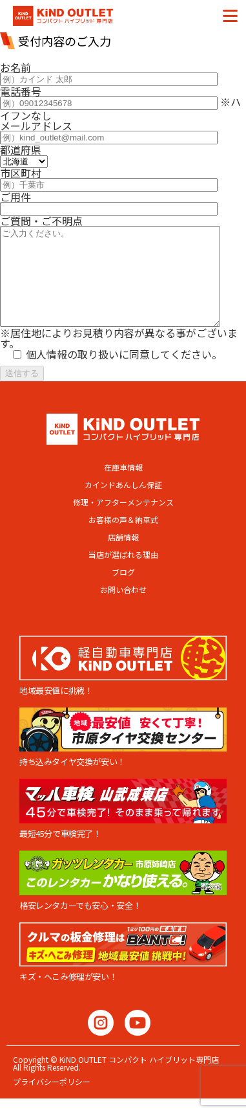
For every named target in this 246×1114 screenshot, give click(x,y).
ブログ (123, 592)
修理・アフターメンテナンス (123, 522)
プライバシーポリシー (51, 1100)
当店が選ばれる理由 (123, 574)
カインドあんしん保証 (123, 504)
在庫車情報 (123, 487)
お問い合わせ (123, 609)
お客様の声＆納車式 (123, 539)
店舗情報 (123, 557)
